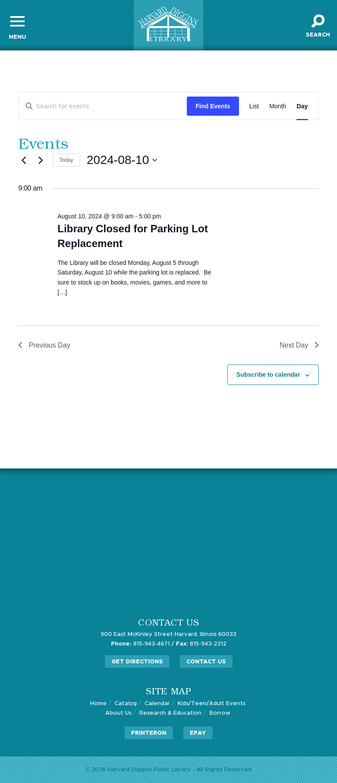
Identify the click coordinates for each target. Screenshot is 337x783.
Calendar (157, 703)
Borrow (219, 713)
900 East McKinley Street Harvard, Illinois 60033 (168, 634)
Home (98, 703)
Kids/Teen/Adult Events (212, 703)
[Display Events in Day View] (302, 106)
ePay (198, 733)
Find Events (212, 106)
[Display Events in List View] (254, 106)
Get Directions (137, 662)
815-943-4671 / (142, 644)
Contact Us (206, 662)
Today (66, 160)
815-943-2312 (201, 644)
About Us (118, 713)
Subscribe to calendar (268, 374)
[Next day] (40, 160)
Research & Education (170, 713)
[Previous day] (23, 160)
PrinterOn (148, 733)
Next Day (299, 345)
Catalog (126, 703)
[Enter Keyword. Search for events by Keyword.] (103, 106)
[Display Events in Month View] (277, 106)
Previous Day (44, 345)
